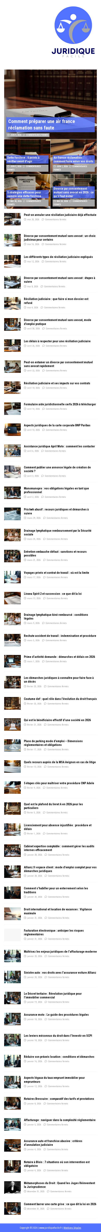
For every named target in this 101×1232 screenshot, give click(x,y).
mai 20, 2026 (33, 219)
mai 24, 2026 (62, 201)
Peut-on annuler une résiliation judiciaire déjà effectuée (60, 215)
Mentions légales (72, 1227)
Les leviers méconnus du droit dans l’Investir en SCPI (58, 1035)
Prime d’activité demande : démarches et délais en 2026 (59, 656)
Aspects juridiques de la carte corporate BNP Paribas (57, 425)
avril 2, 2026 (33, 497)
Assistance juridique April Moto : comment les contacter (59, 446)
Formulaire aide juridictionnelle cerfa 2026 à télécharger (60, 404)
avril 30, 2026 (33, 328)
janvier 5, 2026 (34, 1124)
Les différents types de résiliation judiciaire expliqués (58, 257)
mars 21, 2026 (34, 560)
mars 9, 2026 (33, 623)
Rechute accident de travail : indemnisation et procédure (60, 635)
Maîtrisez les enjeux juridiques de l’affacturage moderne (60, 951)
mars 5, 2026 (33, 640)
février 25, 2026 (34, 686)
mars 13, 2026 (34, 598)
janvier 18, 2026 (34, 1019)
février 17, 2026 (34, 749)
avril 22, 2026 (33, 370)
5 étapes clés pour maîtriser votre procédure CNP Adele (59, 783)
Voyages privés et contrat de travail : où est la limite (56, 572)
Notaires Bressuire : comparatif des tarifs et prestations (59, 1098)
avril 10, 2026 (33, 430)
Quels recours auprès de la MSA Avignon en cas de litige (60, 762)
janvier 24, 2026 (34, 897)
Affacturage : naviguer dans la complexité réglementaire (60, 1120)
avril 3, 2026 (33, 476)
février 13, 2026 (34, 766)
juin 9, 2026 (15, 135)
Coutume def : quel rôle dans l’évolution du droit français (60, 699)
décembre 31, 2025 (35, 1191)
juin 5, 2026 (15, 166)
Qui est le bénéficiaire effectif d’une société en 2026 (57, 720)
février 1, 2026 (33, 833)
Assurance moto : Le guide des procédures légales (56, 1014)
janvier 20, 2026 (34, 956)
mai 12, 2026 (33, 261)
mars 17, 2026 (34, 577)
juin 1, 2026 (62, 166)
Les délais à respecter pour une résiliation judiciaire (57, 341)
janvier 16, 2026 (34, 1061)
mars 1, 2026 (33, 661)
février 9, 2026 (33, 787)
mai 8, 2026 (32, 286)
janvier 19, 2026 (34, 1002)
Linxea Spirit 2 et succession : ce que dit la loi (53, 593)
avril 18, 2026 (33, 388)
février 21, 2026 (34, 724)
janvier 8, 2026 (34, 1103)
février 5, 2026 (33, 812)
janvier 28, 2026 (34, 855)
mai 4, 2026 (32, 307)
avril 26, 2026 (33, 346)
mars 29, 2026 (34, 518)
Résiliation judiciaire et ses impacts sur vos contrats (57, 383)
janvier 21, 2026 (34, 918)
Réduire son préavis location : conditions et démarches (59, 1056)
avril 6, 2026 (33, 451)
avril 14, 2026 (33, 409)
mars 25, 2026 (34, 539)
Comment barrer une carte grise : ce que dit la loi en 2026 (60, 1204)
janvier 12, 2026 (34, 1086)
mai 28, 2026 (16, 201)
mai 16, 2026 (33, 244)
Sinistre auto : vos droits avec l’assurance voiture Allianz (60, 972)
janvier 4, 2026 (34, 1149)
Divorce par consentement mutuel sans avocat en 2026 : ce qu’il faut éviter (74, 192)
